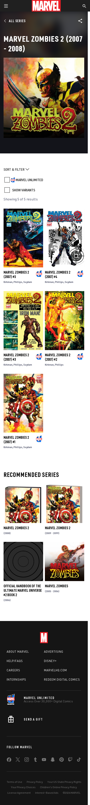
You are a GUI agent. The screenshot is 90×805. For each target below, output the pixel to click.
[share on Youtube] (44, 760)
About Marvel (18, 651)
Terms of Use (14, 781)
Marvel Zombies (56, 586)
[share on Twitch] (70, 760)
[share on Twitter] (18, 760)
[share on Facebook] (9, 760)
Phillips (18, 282)
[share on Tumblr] (35, 760)
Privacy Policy (35, 781)
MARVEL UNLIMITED (29, 180)
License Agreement (19, 792)
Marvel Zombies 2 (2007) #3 (16, 357)
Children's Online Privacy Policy (58, 787)
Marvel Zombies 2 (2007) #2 (57, 357)
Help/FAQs (15, 661)
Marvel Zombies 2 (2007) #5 (16, 274)
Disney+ (50, 661)
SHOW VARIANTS (23, 190)
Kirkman (8, 282)
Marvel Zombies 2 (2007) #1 (16, 439)
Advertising (53, 651)
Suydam (27, 282)
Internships (16, 679)
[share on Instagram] (26, 760)
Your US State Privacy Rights (64, 781)
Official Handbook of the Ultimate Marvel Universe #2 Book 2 (23, 590)
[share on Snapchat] (52, 760)
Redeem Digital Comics (62, 679)
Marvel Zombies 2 (16, 528)
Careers (13, 670)
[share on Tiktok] (79, 760)
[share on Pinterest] (61, 760)
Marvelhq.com (55, 670)
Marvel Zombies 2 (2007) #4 (57, 274)
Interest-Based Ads (46, 792)
